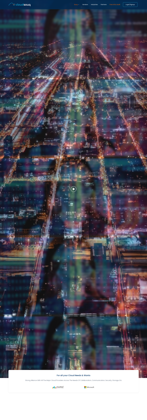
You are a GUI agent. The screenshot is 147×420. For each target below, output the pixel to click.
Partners (104, 5)
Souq (76, 5)
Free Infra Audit (115, 5)
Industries (94, 5)
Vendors (85, 5)
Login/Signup (130, 5)
